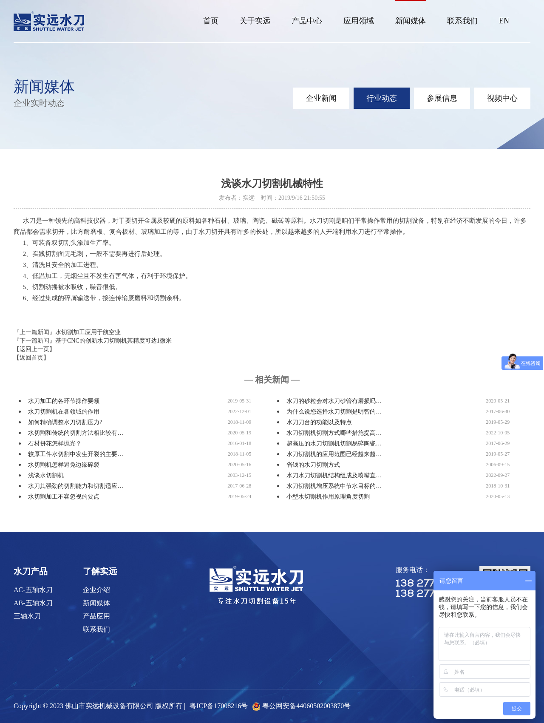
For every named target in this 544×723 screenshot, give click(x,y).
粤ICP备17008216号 (219, 705)
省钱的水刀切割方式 (313, 465)
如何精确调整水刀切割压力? (65, 422)
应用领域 (358, 21)
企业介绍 (96, 589)
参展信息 (442, 98)
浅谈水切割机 (46, 475)
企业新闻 (321, 98)
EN (504, 21)
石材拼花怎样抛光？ (55, 443)
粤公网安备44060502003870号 (306, 705)
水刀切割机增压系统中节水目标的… (334, 486)
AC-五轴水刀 (33, 589)
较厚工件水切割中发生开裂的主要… (75, 454)
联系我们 (462, 21)
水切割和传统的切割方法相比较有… (75, 433)
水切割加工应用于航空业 (88, 332)
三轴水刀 (27, 616)
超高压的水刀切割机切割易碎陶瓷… (334, 443)
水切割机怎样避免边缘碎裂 (63, 465)
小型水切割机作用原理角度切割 (328, 496)
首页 (210, 21)
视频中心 (502, 98)
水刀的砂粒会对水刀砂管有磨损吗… (334, 401)
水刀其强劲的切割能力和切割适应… (75, 486)
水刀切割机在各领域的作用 (63, 411)
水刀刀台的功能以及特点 (319, 422)
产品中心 (307, 21)
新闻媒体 (410, 21)
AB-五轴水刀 (33, 603)
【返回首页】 (31, 357)
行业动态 (381, 98)
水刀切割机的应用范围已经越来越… (334, 454)
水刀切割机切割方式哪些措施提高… (334, 433)
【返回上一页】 (34, 349)
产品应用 (96, 616)
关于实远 (255, 21)
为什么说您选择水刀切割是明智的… (334, 411)
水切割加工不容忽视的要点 (63, 496)
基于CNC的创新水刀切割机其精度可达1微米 (113, 340)
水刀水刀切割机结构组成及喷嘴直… (334, 475)
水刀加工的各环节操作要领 (63, 401)
